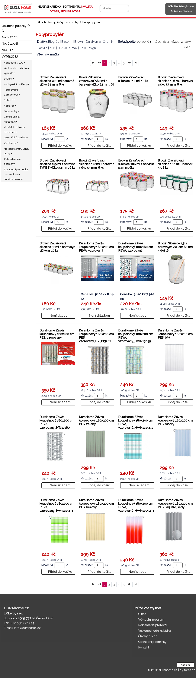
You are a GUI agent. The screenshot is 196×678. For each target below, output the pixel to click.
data (166, 41)
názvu (175, 41)
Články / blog (147, 636)
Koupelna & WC (14, 62)
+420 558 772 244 (21, 623)
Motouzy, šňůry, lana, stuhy (16, 151)
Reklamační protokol (152, 625)
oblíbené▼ (144, 41)
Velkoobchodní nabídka (154, 630)
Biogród (53, 41)
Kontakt (143, 647)
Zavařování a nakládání (12, 119)
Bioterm (66, 41)
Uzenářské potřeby (16, 137)
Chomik (108, 41)
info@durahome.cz (27, 628)
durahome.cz (168, 670)
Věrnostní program (151, 619)
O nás (142, 614)
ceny (187, 46)
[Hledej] (114, 8)
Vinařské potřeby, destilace (14, 129)
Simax (73, 48)
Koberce (10, 105)
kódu (157, 41)
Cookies (185, 665)
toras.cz (189, 670)
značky (186, 41)
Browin (79, 41)
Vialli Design (87, 48)
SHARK (62, 48)
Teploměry (12, 111)
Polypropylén (91, 22)
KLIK (53, 48)
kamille (42, 48)
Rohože (10, 100)
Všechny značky (48, 54)
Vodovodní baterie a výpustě (16, 71)
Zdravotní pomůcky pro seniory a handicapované (16, 174)
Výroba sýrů (11, 143)
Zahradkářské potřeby (12, 161)
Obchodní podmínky (152, 642)
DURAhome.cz (16, 608)
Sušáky (9, 78)
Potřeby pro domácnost (12, 92)
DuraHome (93, 41)
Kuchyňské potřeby (17, 84)
